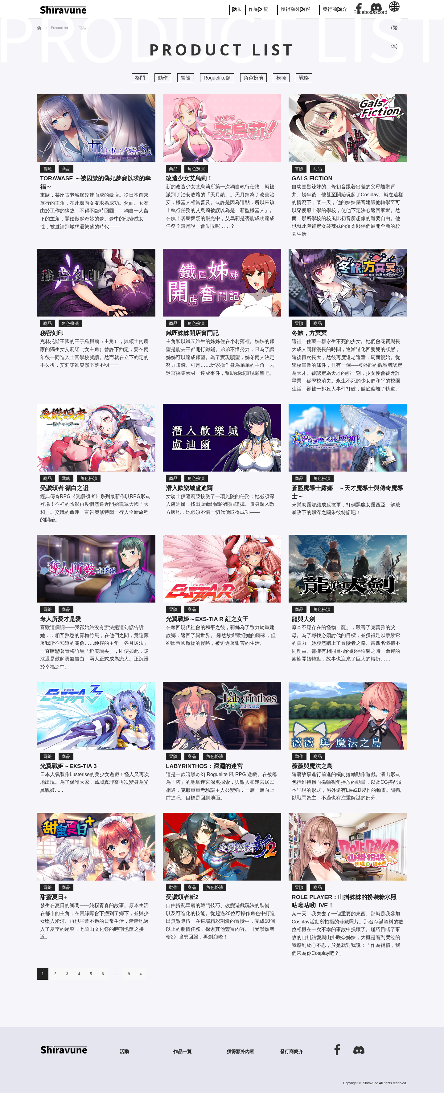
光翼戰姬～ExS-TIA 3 (73, 771)
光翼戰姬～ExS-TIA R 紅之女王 (214, 623)
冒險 (186, 77)
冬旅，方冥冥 (312, 335)
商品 (66, 168)
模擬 (281, 77)
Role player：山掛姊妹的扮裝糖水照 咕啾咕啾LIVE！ (346, 908)
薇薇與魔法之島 (315, 771)
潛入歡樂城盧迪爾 (193, 491)
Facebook (358, 8)
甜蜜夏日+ (55, 903)
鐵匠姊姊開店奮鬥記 (196, 335)
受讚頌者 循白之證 (68, 491)
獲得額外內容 (255, 9)
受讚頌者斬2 (185, 903)
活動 (148, 9)
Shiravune (370, 1090)
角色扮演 (253, 77)
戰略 (304, 77)
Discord (376, 8)
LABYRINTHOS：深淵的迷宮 (211, 771)
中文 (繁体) (394, 12)
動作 (163, 77)
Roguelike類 (217, 77)
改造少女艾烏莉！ (193, 179)
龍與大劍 (305, 623)
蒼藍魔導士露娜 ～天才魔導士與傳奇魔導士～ (346, 495)
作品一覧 (194, 9)
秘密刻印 (53, 335)
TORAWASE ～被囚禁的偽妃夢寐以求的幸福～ (94, 183)
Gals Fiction (315, 179)
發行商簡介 (319, 9)
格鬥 (140, 77)
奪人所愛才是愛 (64, 623)
